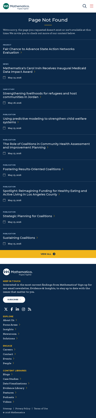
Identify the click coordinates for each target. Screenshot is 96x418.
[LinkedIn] (17, 309)
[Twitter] (6, 309)
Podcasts (10, 397)
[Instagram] (23, 309)
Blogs (8, 374)
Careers (9, 349)
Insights (9, 329)
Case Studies (12, 379)
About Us (10, 320)
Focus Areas (11, 324)
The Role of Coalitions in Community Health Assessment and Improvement (46, 145)
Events (8, 358)
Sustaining (20, 238)
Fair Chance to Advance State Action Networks (39, 50)
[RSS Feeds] (29, 309)
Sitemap (7, 408)
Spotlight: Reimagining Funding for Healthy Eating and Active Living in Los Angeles (45, 192)
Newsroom (11, 333)
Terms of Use (41, 408)
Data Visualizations (16, 383)
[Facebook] (12, 309)
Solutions (10, 338)
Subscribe (14, 299)
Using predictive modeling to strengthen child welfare (45, 120)
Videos (8, 401)
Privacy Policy (22, 408)
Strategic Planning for (29, 216)
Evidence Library (15, 388)
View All (48, 254)
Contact (9, 354)
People (8, 363)
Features (9, 392)
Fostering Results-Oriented (33, 169)
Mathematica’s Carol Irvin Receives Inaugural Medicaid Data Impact (44, 70)
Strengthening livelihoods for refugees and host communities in (40, 95)
